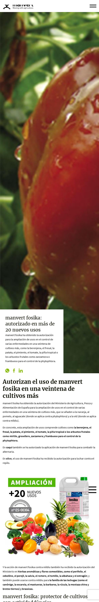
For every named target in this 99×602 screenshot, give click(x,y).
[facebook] (14, 371)
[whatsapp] (7, 371)
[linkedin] (21, 371)
